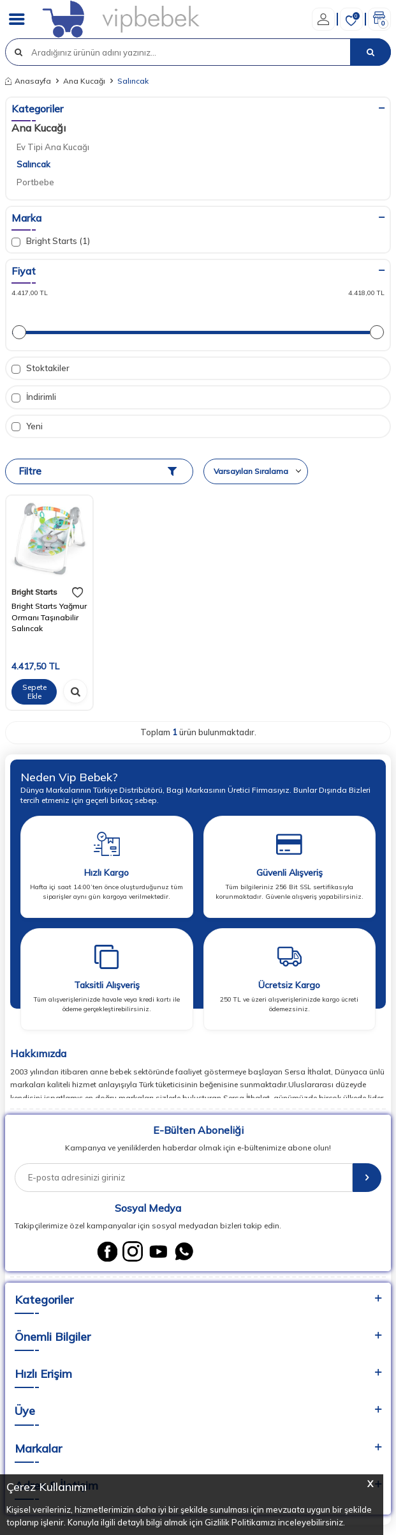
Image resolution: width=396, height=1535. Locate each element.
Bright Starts (34, 592)
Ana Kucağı (84, 81)
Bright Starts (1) (50, 241)
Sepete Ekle (34, 691)
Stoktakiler (40, 368)
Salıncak (33, 164)
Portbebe (35, 182)
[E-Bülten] (367, 1177)
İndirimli (33, 397)
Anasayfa (28, 81)
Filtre (97, 471)
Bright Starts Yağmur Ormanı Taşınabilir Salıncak (49, 617)
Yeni (27, 426)
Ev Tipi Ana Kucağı (53, 147)
